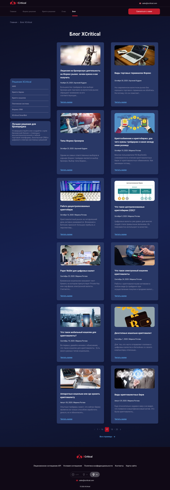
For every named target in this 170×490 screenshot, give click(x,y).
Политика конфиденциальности (98, 466)
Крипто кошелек (19, 98)
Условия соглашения (72, 466)
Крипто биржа (18, 92)
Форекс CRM (17, 109)
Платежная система (20, 104)
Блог (74, 11)
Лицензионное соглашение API (47, 466)
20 (117, 429)
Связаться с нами (144, 11)
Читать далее (66, 102)
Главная (13, 11)
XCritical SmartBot (19, 115)
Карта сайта (131, 466)
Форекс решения (29, 11)
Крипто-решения (48, 11)
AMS (14, 86)
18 (112, 429)
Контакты (119, 466)
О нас (64, 11)
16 (102, 429)
